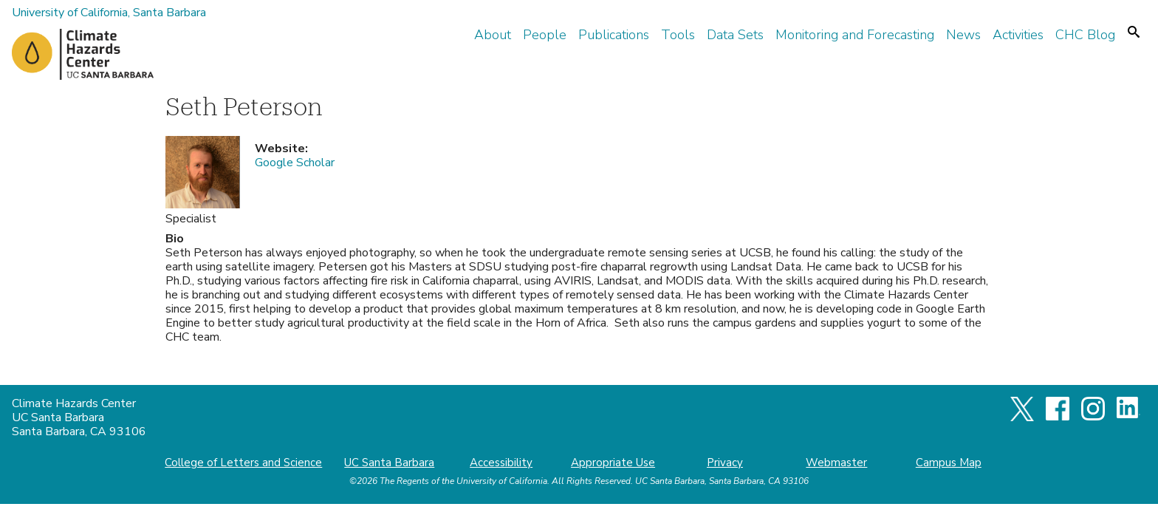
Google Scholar (295, 162)
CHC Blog (1085, 35)
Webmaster (836, 462)
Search (1133, 31)
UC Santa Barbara (389, 462)
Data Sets (735, 35)
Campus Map (948, 462)
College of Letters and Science (243, 462)
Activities (1018, 35)
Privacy (725, 462)
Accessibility (501, 462)
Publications (613, 35)
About (492, 35)
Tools (678, 35)
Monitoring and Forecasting (854, 35)
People (544, 35)
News (963, 35)
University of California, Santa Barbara (109, 12)
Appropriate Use (613, 462)
